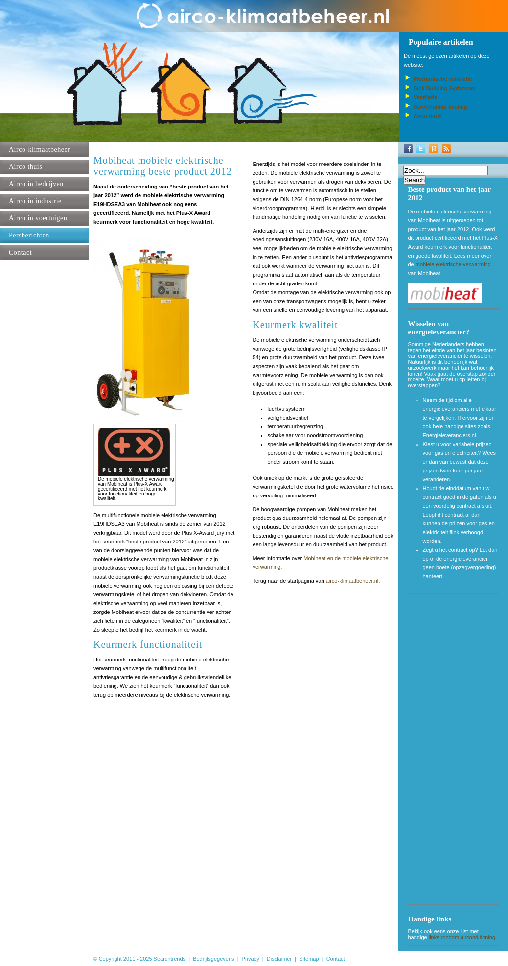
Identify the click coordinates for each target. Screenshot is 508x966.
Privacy (250, 959)
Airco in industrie (35, 201)
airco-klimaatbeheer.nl (352, 581)
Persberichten (29, 235)
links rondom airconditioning (462, 937)
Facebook (408, 148)
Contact (20, 252)
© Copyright (107, 959)
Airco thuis (25, 166)
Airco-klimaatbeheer (39, 149)
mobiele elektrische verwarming (453, 264)
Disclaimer (279, 959)
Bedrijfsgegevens (213, 959)
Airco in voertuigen (38, 218)
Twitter (420, 148)
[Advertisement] (453, 751)
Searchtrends (169, 959)
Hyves (433, 148)
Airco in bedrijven (36, 184)
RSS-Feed (446, 148)
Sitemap (309, 959)
